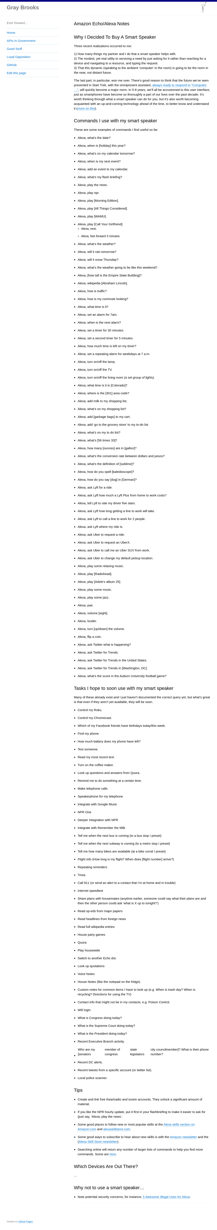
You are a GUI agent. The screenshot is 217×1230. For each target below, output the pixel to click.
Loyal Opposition (19, 57)
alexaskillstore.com (116, 1129)
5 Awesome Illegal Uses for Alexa (166, 1197)
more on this (86, 108)
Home (11, 32)
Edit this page (16, 73)
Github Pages (25, 1221)
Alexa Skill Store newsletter (98, 1141)
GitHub (12, 65)
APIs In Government (21, 40)
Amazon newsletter (183, 1137)
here (113, 1154)
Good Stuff (14, 49)
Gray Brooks (23, 7)
